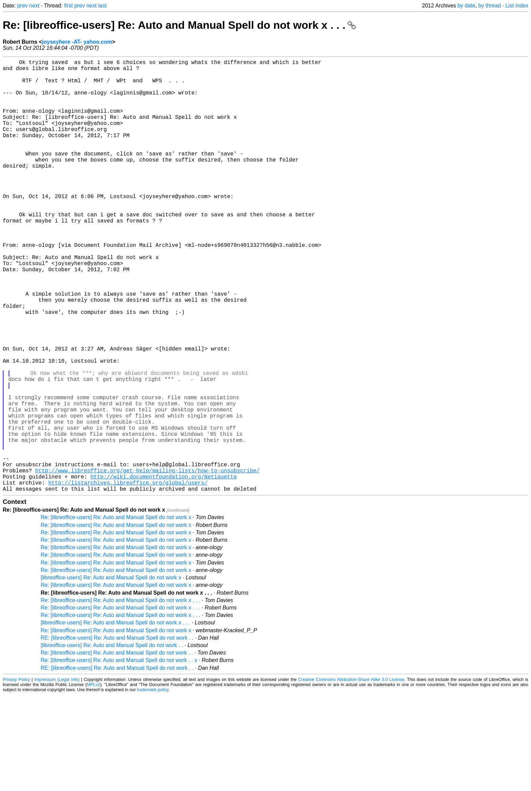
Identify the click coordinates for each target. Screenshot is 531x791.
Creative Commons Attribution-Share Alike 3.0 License (351, 775)
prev (22, 5)
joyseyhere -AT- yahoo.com (77, 42)
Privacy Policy (16, 775)
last (102, 5)
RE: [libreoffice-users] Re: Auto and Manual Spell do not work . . (117, 734)
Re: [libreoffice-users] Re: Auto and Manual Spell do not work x (116, 613)
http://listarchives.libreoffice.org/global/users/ (127, 577)
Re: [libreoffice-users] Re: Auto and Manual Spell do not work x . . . (179, 25)
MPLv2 (93, 780)
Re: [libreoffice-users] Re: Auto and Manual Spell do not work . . (117, 749)
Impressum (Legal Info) (57, 775)
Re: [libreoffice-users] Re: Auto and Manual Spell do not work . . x (119, 756)
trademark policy (152, 785)
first (68, 5)
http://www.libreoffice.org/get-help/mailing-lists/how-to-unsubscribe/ (147, 562)
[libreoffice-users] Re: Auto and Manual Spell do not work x (111, 674)
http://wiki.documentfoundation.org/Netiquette (163, 570)
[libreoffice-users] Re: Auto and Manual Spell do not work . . (112, 741)
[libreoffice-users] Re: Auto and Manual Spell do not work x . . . (115, 719)
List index (516, 5)
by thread (489, 5)
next (34, 5)
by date (466, 5)
